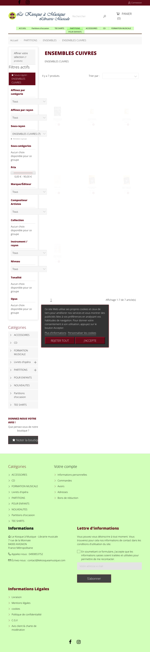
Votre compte (65, 466)
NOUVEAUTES (22, 385)
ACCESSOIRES (21, 335)
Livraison (17, 597)
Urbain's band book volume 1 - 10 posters (57, 258)
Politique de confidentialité (27, 614)
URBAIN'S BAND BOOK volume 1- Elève (92, 190)
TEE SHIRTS (20, 404)
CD (15, 342)
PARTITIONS (21, 370)
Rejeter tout (60, 341)
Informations (21, 528)
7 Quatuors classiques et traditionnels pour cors (57, 122)
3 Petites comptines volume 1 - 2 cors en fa (127, 121)
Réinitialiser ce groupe (20, 139)
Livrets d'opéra (22, 362)
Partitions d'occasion (20, 395)
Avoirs (61, 486)
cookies (16, 609)
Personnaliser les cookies (82, 333)
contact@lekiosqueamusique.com (46, 560)
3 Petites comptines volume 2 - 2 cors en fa (92, 121)
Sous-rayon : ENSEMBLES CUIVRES (20, 78)
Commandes (65, 480)
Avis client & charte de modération (24, 627)
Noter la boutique (25, 440)
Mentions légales (21, 603)
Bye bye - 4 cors (57, 189)
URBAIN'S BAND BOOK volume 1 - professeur (126, 190)
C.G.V (15, 620)
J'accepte (90, 341)
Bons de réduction (68, 498)
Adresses (63, 492)
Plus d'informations (55, 333)
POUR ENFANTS (23, 377)
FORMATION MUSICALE (21, 352)
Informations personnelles (72, 474)
